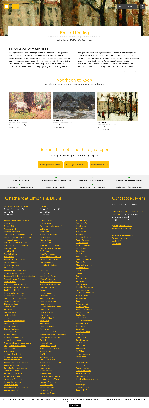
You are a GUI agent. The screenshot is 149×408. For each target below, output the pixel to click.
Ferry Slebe (81, 357)
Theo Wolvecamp (83, 387)
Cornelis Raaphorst (48, 346)
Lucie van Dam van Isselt (50, 256)
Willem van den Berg (49, 234)
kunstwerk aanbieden (121, 228)
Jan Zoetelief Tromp (12, 390)
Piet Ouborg (81, 345)
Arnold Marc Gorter (48, 276)
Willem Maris (10, 315)
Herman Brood (82, 268)
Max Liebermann (47, 315)
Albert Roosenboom (12, 340)
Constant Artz (46, 220)
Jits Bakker (44, 231)
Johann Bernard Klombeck (15, 279)
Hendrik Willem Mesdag (14, 320)
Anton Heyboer (82, 306)
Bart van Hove (10, 248)
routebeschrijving (99, 164)
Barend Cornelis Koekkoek (15, 284)
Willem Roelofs (10, 334)
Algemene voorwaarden (122, 235)
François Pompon (47, 343)
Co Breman (44, 251)
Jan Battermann (82, 240)
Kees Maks (44, 320)
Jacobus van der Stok (13, 373)
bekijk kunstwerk (15, 127)
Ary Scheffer (9, 351)
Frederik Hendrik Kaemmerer (52, 332)
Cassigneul (80, 270)
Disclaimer (116, 243)
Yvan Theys (81, 359)
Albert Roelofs (10, 332)
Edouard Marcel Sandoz (50, 348)
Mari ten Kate (10, 268)
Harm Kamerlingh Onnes (50, 307)
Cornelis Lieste (10, 307)
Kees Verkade (45, 368)
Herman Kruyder (47, 312)
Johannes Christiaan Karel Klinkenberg (20, 276)
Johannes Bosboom (12, 229)
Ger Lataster (81, 326)
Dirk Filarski (45, 270)
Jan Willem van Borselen (50, 245)
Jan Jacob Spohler (11, 365)
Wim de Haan (82, 295)
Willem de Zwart (47, 393)
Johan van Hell (46, 290)
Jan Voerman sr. (46, 373)
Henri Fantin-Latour (48, 265)
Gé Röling (80, 351)
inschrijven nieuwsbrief (122, 225)
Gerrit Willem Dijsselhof (50, 259)
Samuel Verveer (11, 384)
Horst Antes (81, 226)
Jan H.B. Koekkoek (11, 290)
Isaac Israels (45, 304)
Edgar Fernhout (46, 268)
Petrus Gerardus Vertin (14, 382)
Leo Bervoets (81, 248)
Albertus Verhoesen (12, 376)
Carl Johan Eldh (46, 262)
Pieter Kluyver (10, 282)
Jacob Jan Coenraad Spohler (15, 368)
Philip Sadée (9, 348)
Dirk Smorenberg (47, 357)
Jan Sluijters (45, 354)
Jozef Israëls (9, 256)
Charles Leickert (11, 304)
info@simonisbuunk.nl (50, 164)
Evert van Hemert (47, 287)
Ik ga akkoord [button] (74, 405)
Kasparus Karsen (11, 262)
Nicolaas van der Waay (49, 379)
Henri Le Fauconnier (84, 287)
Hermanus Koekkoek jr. (13, 295)
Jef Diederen (81, 281)
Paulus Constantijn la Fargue (16, 243)
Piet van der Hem (47, 298)
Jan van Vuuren (82, 368)
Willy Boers (81, 254)
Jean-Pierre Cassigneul (49, 254)
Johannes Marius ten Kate (15, 270)
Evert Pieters (45, 340)
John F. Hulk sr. (10, 254)
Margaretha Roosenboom (15, 346)
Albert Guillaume (47, 279)
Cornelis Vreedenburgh (50, 376)
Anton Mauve (10, 318)
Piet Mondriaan (46, 323)
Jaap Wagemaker (83, 373)
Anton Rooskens (83, 354)
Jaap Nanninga (82, 340)
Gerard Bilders (10, 226)
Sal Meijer (80, 334)
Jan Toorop (44, 365)
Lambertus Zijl (46, 390)
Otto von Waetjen (83, 370)
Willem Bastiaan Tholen (50, 362)
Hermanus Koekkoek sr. (14, 293)
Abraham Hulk (10, 251)
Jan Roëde (80, 348)
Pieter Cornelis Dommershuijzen (17, 237)
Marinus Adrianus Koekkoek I (16, 298)
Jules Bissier (81, 251)
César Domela (82, 284)
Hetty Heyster (46, 293)
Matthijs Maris (10, 312)
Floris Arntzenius (47, 223)
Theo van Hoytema (48, 301)
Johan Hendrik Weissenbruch (16, 387)
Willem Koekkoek (11, 301)
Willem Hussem (83, 312)
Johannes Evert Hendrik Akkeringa (18, 220)
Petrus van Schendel (13, 357)
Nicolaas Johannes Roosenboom (17, 343)
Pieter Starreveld (47, 359)
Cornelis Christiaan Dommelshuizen (19, 234)
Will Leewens (82, 323)
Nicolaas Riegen (11, 326)
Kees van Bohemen (84, 259)
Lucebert (80, 329)
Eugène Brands (82, 262)
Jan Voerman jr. (46, 371)
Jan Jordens (81, 315)
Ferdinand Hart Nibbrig (50, 284)
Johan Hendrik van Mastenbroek (53, 334)
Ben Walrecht (82, 376)
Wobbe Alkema (82, 220)
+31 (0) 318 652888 (76, 164)
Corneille (80, 276)
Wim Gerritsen (82, 290)
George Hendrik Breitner (50, 248)
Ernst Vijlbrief (82, 362)
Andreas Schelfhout (12, 354)
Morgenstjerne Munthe (50, 337)
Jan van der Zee (82, 390)
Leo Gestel (44, 273)
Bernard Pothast (11, 323)
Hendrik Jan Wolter (48, 387)
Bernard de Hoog (47, 295)
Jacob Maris (9, 309)
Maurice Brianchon (84, 265)
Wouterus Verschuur (13, 379)
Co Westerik (81, 382)
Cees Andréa (81, 223)
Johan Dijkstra (82, 279)
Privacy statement (119, 238)
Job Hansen (81, 298)
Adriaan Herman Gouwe (86, 293)
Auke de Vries (82, 365)
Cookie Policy (117, 241)
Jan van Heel (81, 301)
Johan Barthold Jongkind (14, 259)
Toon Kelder (45, 309)
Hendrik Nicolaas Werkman (87, 379)
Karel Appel (81, 231)
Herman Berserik (83, 245)
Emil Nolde (81, 343)
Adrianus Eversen (11, 240)
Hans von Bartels (83, 237)
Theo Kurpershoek (84, 320)
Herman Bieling (46, 237)
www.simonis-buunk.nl (121, 217)
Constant (80, 273)
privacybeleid (80, 402)
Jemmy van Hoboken (84, 309)
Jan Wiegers (81, 384)
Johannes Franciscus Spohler (16, 362)
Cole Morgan (81, 337)
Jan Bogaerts (45, 243)
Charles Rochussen (12, 329)
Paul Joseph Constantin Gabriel (17, 245)
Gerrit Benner (82, 242)
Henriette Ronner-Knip (13, 337)
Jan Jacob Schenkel (12, 359)
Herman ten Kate (11, 265)
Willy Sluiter (45, 351)
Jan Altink (80, 229)
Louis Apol (8, 223)
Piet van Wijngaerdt (48, 382)
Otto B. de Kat (82, 318)
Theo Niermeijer (47, 326)
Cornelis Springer (11, 371)
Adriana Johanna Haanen (50, 282)
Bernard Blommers (12, 231)
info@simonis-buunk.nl (121, 220)
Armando (80, 234)
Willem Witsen (46, 384)
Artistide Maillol (47, 318)
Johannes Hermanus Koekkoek (16, 287)
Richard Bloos (46, 240)
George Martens (83, 332)
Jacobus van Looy (47, 329)
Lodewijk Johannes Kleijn (14, 273)
